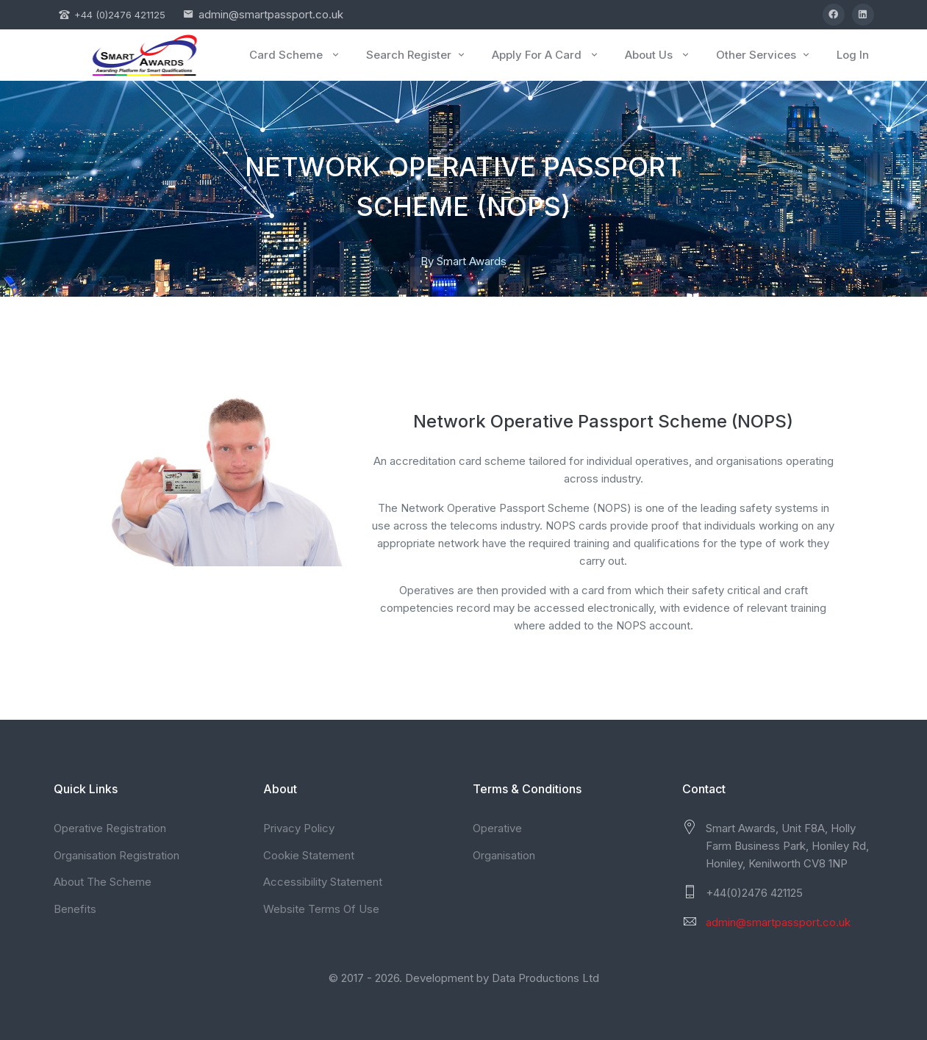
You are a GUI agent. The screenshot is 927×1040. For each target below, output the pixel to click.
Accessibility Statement (322, 882)
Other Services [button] (764, 55)
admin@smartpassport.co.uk (270, 14)
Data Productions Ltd (545, 978)
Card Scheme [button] (295, 55)
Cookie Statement (308, 855)
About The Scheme (102, 882)
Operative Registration (110, 828)
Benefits (75, 909)
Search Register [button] (416, 55)
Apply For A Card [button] (546, 55)
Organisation (504, 855)
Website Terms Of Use (321, 909)
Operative (497, 828)
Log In (853, 55)
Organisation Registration (116, 855)
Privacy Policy (298, 828)
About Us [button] (658, 55)
